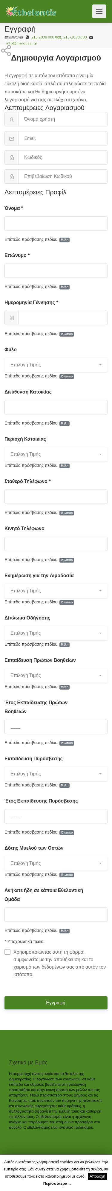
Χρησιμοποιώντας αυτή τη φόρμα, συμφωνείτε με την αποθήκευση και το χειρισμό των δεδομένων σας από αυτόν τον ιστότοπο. (55, 963)
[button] (56, 365)
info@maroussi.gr (21, 43)
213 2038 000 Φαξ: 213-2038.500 (59, 37)
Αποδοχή (97, 1176)
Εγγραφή (56, 1003)
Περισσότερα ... (57, 1183)
